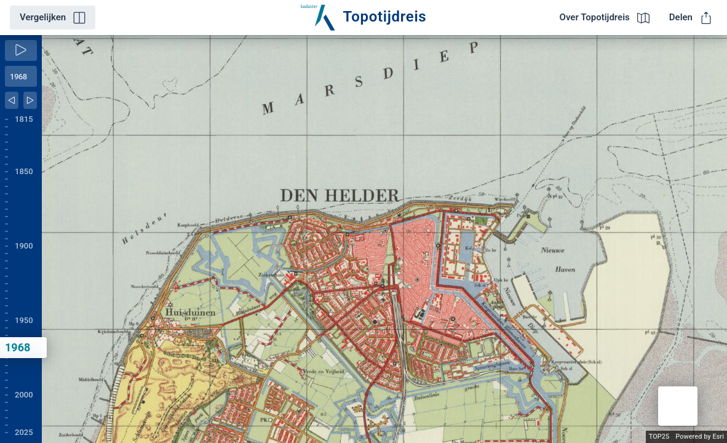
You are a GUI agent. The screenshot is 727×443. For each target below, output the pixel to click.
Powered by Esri (699, 437)
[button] (677, 406)
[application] (384, 239)
